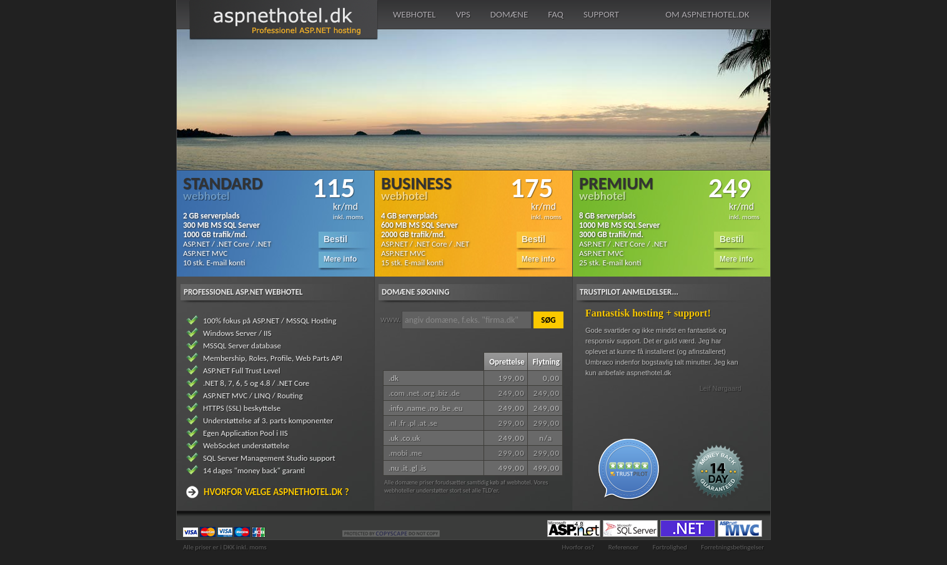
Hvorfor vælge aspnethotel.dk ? (276, 492)
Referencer (623, 547)
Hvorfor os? (578, 547)
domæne (509, 14)
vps (463, 14)
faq (555, 14)
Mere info (340, 259)
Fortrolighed (670, 547)
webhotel (414, 14)
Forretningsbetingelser (732, 547)
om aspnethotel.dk (707, 14)
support (601, 14)
